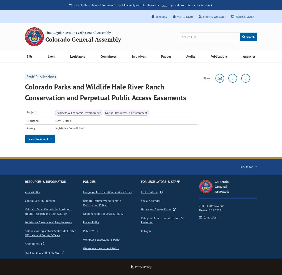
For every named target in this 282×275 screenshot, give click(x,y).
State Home (34, 244)
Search (248, 37)
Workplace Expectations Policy (101, 239)
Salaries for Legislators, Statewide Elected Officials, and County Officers (50, 233)
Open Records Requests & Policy (103, 213)
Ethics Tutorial (152, 192)
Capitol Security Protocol (40, 200)
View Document (40, 139)
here (164, 5)
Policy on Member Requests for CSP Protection (162, 220)
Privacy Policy (91, 222)
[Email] (219, 78)
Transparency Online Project (44, 252)
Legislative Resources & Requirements (48, 222)
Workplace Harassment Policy (101, 248)
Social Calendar (150, 200)
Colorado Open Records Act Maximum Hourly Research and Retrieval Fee (48, 211)
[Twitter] (232, 78)
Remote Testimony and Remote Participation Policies (102, 203)
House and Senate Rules (158, 209)
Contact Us (207, 217)
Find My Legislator (212, 16)
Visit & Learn (183, 16)
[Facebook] (245, 78)
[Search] (210, 37)
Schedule (159, 16)
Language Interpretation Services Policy (107, 192)
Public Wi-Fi (90, 231)
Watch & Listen (242, 16)
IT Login (146, 231)
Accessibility (32, 192)
